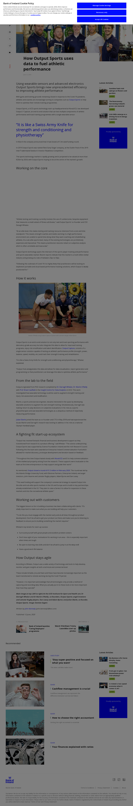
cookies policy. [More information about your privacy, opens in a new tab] (35, 15)
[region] (66, 12)
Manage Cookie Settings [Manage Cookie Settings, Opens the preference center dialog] (102, 5)
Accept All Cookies (101, 19)
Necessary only (101, 12)
